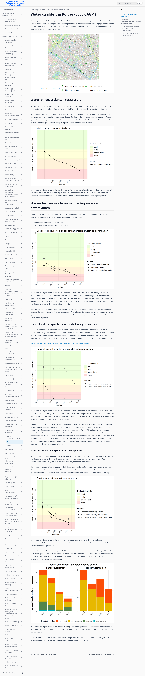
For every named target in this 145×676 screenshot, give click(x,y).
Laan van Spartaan (13, 233)
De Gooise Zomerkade (13, 38)
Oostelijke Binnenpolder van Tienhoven (13, 359)
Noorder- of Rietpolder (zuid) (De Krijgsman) (13, 306)
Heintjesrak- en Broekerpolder (13, 134)
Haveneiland (13, 129)
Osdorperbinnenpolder (13, 370)
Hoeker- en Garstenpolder (13, 149)
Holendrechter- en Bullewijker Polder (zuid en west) (13, 156)
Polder (9, 272)
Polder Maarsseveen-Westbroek (13, 496)
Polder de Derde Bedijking (13, 429)
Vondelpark (13, 631)
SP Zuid (13, 558)
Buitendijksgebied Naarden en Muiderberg (13, 32)
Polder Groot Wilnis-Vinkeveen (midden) (13, 475)
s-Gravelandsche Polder (13, 544)
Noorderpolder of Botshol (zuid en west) (13, 333)
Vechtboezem (13, 606)
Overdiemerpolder (13, 401)
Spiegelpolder (13, 562)
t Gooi (13, 593)
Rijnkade (13, 536)
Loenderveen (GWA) (13, 247)
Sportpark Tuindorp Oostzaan (13, 573)
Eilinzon (13, 66)
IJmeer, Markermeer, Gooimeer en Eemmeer (13, 214)
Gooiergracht (13, 115)
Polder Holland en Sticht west (13, 487)
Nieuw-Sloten (13, 283)
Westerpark (13, 650)
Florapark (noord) (13, 77)
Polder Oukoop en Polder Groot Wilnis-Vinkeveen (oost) (13, 511)
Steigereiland (13, 583)
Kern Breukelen (13, 220)
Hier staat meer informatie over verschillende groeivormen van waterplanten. (60, 343)
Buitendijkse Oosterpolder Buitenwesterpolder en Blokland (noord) (13, 23)
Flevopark (13, 73)
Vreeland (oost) (13, 639)
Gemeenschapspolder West (13, 97)
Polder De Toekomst (13, 455)
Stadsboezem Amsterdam (13, 579)
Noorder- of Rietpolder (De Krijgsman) (13, 299)
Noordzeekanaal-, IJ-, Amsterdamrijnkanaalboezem (13, 351)
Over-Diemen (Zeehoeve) (13, 390)
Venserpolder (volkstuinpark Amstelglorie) (13, 619)
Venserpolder (13, 614)
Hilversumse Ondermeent (13, 143)
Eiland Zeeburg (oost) (13, 58)
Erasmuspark (13, 69)
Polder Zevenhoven (13, 528)
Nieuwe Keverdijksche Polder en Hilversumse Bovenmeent (13, 289)
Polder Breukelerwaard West (13, 419)
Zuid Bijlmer (13, 657)
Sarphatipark (13, 549)
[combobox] (130, 3)
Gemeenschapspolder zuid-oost (13, 110)
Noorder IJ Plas (13, 312)
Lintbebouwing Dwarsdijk (13, 238)
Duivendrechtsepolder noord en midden (13, 50)
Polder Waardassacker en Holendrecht (13, 518)
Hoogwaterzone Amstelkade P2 (13, 188)
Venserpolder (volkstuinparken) (13, 626)
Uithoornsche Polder (13, 597)
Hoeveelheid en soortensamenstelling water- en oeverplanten (131, 21)
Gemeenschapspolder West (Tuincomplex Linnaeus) (13, 103)
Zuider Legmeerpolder (13, 661)
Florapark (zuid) (13, 81)
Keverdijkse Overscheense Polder (13, 225)
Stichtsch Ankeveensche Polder (13, 588)
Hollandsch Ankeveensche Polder (13, 171)
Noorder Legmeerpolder (13, 321)
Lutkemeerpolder (13, 250)
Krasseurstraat (13, 230)
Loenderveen (13, 243)
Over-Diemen (13, 382)
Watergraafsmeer (13, 646)
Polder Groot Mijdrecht (13, 469)
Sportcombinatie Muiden (13, 567)
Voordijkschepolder (13, 635)
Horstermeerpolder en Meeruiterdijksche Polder (13, 199)
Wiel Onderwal (13, 653)
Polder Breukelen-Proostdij (13, 413)
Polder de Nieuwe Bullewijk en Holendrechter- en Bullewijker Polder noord (13, 443)
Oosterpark (13, 365)
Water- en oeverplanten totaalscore (129, 15)
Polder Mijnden (13, 501)
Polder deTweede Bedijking (13, 460)
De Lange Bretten (13, 41)
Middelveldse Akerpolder (13, 261)
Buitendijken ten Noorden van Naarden (13, 9)
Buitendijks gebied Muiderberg (13, 15)
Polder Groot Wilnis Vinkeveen (13, 481)
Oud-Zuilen (13, 378)
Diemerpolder (13, 45)
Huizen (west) (13, 208)
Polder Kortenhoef (13, 492)
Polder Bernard (13, 408)
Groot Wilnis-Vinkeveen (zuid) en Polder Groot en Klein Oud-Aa (13, 122)
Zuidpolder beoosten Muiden (13, 666)
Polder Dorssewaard (13, 465)
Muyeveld (13, 275)
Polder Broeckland (13, 424)
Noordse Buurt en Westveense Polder (13, 344)
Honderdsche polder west (13, 177)
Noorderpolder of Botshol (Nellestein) (13, 327)
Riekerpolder (13, 532)
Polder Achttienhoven (13, 405)
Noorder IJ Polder (13, 316)
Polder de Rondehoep (13, 451)
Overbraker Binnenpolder (13, 396)
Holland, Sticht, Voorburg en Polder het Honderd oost (13, 164)
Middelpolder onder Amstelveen (13, 255)
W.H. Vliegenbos (13, 642)
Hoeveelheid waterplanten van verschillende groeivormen (131, 28)
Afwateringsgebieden (38, 10)
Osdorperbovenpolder (13, 374)
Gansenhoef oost (13, 88)
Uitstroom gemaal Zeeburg (13, 601)
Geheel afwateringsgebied (13, 267)
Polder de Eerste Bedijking (13, 434)
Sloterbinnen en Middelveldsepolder (13, 554)
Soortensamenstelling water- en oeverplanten (132, 35)
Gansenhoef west (13, 92)
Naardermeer (13, 279)
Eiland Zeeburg (13, 55)
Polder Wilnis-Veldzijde (13, 523)
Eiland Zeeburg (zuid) (13, 62)
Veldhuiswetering (13, 610)
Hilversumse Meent (13, 138)
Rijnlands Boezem (13, 539)
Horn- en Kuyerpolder (13, 193)
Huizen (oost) (13, 205)
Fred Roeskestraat (13, 84)
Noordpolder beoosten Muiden (13, 338)
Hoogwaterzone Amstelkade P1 (13, 182)
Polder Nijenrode (13, 505)
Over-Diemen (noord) (13, 386)
